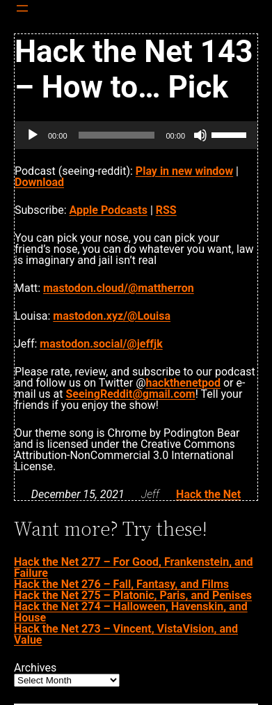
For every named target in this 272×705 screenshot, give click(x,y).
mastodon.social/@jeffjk (101, 343)
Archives (35, 668)
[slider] (117, 135)
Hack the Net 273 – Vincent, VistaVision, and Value (126, 634)
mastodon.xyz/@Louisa (111, 316)
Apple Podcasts (108, 210)
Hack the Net (208, 494)
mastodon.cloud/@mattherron (118, 288)
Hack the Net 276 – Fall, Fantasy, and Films (121, 584)
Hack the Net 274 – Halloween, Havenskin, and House (131, 612)
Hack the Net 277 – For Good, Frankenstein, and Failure (133, 567)
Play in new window (184, 171)
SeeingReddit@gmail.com (130, 394)
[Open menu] (22, 8)
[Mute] (200, 135)
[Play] (33, 135)
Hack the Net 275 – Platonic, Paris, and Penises (133, 595)
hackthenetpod (183, 382)
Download (39, 182)
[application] (136, 135)
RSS (166, 210)
